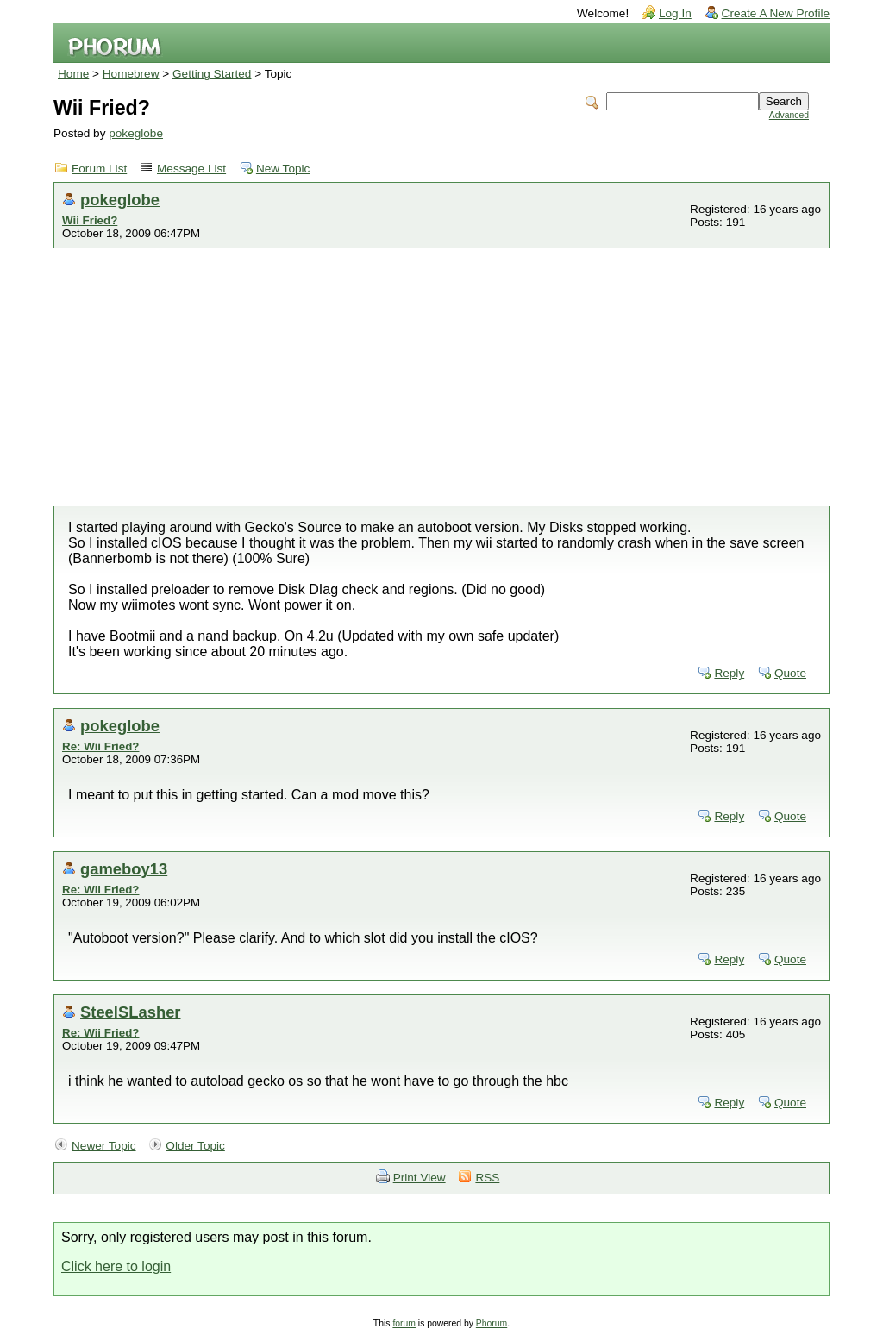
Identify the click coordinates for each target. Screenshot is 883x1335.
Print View (419, 1177)
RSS (487, 1177)
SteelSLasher (130, 1012)
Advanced (789, 115)
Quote (790, 673)
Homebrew (131, 73)
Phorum (491, 1323)
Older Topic (195, 1145)
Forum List (99, 168)
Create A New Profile (776, 13)
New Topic (283, 168)
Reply (729, 673)
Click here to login (116, 1266)
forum (404, 1323)
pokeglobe (136, 133)
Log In (675, 13)
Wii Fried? (89, 220)
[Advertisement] (441, 377)
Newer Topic (104, 1145)
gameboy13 (123, 869)
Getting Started (211, 73)
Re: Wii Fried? (100, 746)
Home (73, 73)
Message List (191, 168)
